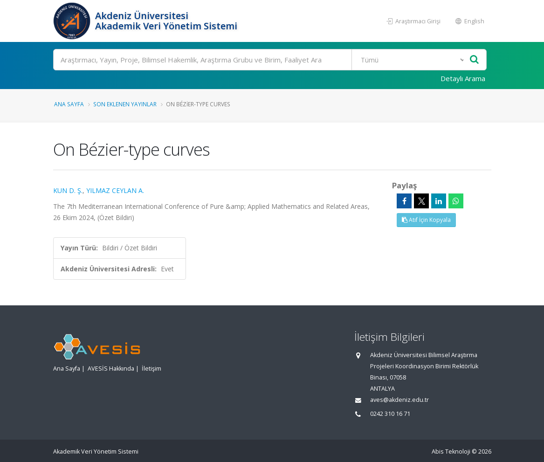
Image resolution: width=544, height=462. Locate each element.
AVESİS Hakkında (111, 368)
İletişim (151, 368)
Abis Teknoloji (451, 451)
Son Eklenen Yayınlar (125, 104)
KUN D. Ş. (68, 190)
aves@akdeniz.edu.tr (399, 400)
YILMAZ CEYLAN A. (115, 190)
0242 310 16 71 (390, 414)
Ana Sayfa (69, 104)
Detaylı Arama (463, 78)
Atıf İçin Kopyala (426, 220)
